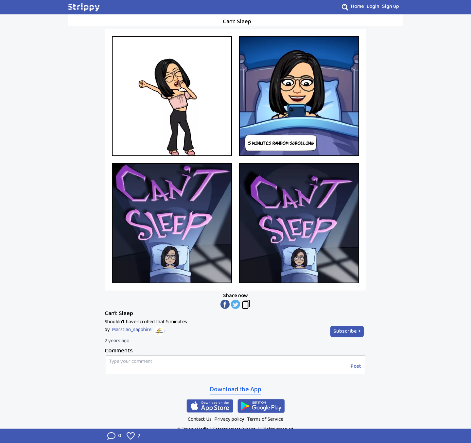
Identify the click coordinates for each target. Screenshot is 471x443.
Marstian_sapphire (131, 330)
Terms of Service (265, 419)
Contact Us (200, 419)
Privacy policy (229, 419)
